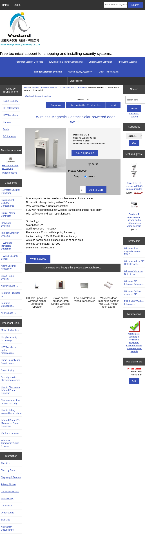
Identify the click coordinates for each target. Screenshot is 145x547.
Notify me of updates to (134, 337)
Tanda (6, 129)
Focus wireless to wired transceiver (84, 299)
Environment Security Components (65, 62)
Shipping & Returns (11, 477)
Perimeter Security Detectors (29, 62)
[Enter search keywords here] (115, 5)
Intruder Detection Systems (44, 87)
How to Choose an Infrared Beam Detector (10, 390)
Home (5, 4)
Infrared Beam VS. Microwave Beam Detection (10, 423)
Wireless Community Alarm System (10, 443)
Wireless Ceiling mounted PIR (132, 292)
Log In (17, 4)
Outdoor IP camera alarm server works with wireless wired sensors (134, 213)
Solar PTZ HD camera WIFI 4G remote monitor (134, 176)
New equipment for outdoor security (10, 401)
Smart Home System (109, 72)
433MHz (91, 176)
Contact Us (6, 505)
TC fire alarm (9, 136)
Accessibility (7, 498)
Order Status (7, 512)
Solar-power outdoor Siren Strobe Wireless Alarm (60, 302)
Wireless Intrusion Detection (73, 87)
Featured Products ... (10, 294)
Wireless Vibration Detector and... (133, 272)
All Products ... (8, 313)
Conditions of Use (10, 491)
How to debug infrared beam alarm (11, 411)
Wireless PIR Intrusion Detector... (134, 282)
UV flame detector (10, 433)
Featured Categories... (7, 304)
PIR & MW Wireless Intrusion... (134, 302)
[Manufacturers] (134, 371)
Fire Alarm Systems (127, 62)
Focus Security (10, 101)
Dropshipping (76, 81)
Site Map (5, 519)
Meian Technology (10, 330)
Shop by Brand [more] (10, 90)
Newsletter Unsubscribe (7, 528)
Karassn (7, 122)
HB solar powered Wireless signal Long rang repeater (36, 302)
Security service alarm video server (10, 378)
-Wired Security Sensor (9, 257)
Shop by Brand (8, 470)
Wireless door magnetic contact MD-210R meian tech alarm (108, 302)
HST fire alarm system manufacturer (8, 350)
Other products (9, 172)
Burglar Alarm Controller (100, 62)
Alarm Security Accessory (80, 72)
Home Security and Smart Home (10, 361)
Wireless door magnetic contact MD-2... (132, 251)
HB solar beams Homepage (10, 167)
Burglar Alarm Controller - (8, 214)
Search (134, 89)
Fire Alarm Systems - (6, 224)
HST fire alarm (10, 115)
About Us (5, 463)
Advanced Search (134, 115)
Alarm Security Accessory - (8, 267)
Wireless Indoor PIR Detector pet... (134, 262)
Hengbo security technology (9, 338)
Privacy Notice (8, 484)
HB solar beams (11, 108)
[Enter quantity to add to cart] (83, 189)
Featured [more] (134, 154)
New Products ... (9, 286)
